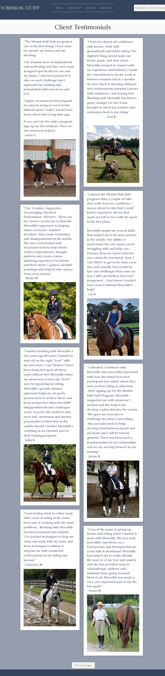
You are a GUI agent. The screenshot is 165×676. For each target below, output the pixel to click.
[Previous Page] (83, 665)
